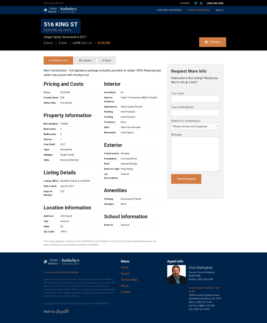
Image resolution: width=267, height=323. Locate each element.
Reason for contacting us (185, 120)
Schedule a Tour (58, 60)
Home (125, 267)
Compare (85, 60)
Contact (185, 3)
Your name (177, 93)
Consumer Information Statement (61, 272)
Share (106, 60)
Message (176, 134)
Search (198, 10)
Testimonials (129, 279)
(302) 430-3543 (215, 3)
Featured (169, 10)
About (219, 10)
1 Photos (212, 42)
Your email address (182, 107)
